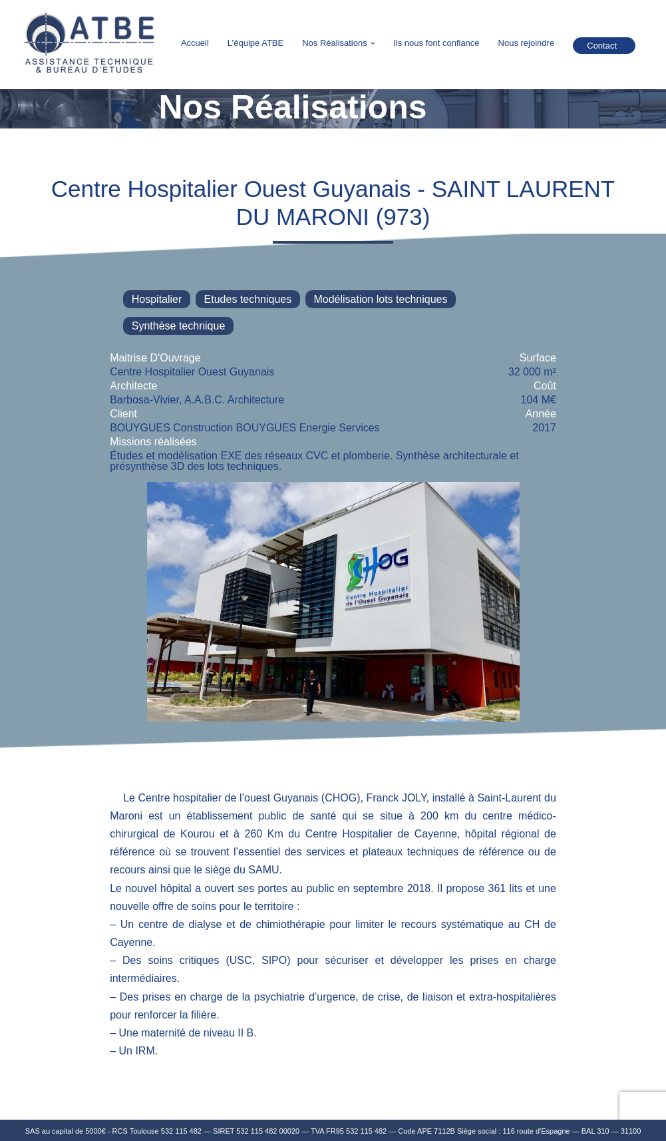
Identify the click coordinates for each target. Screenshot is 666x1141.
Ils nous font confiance (436, 43)
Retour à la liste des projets (117, 153)
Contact (602, 46)
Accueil (195, 43)
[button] (373, 43)
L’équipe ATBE (255, 43)
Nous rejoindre (526, 43)
